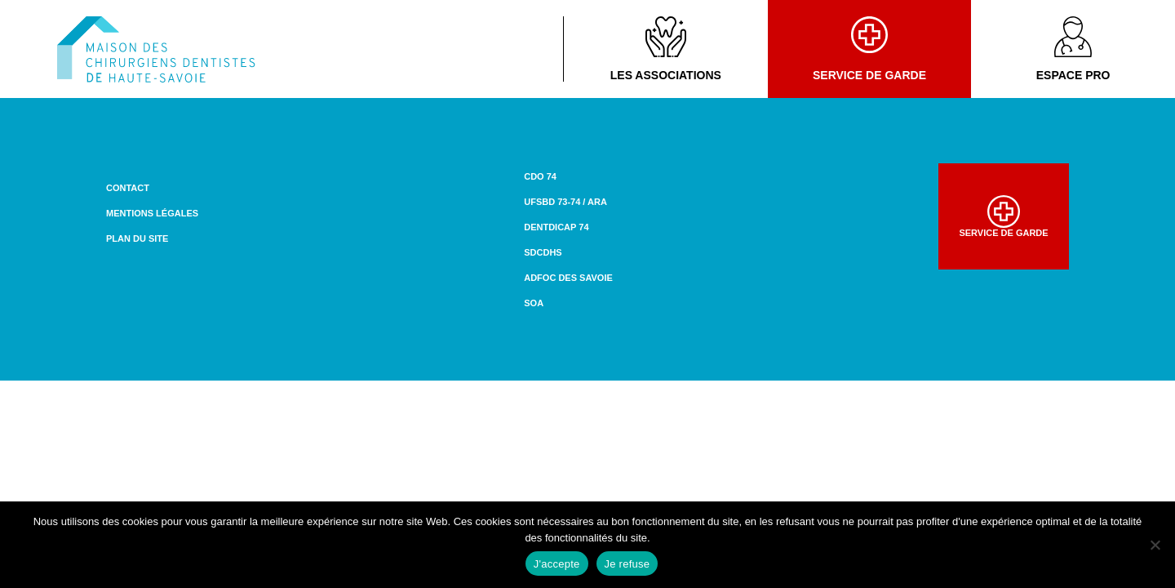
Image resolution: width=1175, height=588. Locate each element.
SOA (533, 303)
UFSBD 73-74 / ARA (565, 202)
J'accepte (557, 564)
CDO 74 (540, 176)
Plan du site (137, 238)
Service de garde (869, 49)
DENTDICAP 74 (556, 227)
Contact (127, 188)
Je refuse (627, 564)
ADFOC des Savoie (568, 278)
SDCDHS (542, 252)
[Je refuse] (1154, 545)
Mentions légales (152, 213)
